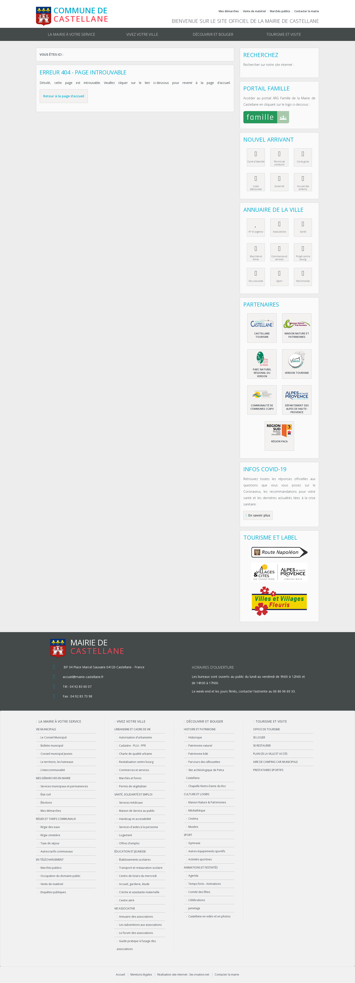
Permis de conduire (279, 163)
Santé (303, 231)
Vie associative (124, 908)
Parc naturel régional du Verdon (262, 373)
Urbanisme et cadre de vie (132, 729)
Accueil (120, 974)
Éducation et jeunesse (130, 851)
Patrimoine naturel (200, 745)
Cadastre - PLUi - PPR (132, 745)
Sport (279, 281)
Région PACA (279, 441)
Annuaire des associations (136, 917)
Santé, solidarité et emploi (133, 794)
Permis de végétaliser (133, 786)
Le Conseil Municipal (54, 737)
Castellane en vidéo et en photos (209, 916)
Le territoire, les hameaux (57, 762)
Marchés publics (280, 11)
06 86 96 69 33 (284, 691)
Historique (195, 737)
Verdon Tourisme (297, 372)
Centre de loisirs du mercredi (138, 876)
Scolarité (279, 186)
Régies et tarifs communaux (56, 819)
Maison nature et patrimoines (297, 335)
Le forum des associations (136, 933)
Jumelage (194, 908)
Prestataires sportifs (268, 770)
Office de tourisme (266, 729)
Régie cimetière (50, 835)
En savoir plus (259, 515)
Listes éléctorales (256, 187)
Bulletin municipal (52, 745)
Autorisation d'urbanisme (135, 737)
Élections (46, 802)
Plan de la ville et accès (270, 754)
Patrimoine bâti (198, 754)
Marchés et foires (256, 258)
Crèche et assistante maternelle (139, 892)
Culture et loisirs (196, 794)
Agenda (193, 876)
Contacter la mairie (306, 11)
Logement (125, 835)
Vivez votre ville (142, 34)
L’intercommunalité (53, 770)
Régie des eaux (50, 827)
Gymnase (194, 843)
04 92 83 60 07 (80, 686)
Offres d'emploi (129, 843)
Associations (279, 231)
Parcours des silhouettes (204, 762)
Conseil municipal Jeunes (56, 754)
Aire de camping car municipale (275, 762)
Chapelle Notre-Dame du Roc (207, 786)
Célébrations (196, 900)
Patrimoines (303, 281)
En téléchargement (50, 860)
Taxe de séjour (50, 843)
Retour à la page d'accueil (63, 96)
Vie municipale (46, 729)
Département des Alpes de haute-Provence (297, 409)
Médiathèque (196, 810)
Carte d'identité (255, 161)
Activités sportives (200, 859)
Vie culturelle (256, 281)
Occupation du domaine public (60, 876)
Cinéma (193, 819)
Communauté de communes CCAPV (262, 407)
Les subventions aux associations (140, 925)
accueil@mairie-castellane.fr (83, 677)
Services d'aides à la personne (138, 827)
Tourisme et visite (283, 34)
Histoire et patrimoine (200, 729)
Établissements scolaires (135, 860)
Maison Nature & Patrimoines (207, 802)
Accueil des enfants (303, 187)
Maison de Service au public (137, 811)
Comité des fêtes (199, 892)
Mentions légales (141, 974)
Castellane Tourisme (262, 335)
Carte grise (303, 161)
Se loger (259, 737)
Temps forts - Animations (204, 884)
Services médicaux (131, 802)
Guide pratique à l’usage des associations (136, 945)
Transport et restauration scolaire (141, 868)
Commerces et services (279, 258)
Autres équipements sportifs (206, 851)
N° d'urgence (256, 231)
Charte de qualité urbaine (135, 754)
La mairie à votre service (71, 34)
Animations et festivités (201, 867)
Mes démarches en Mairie (53, 778)
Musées (193, 827)
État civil (46, 794)
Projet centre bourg (303, 258)
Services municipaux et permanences (64, 786)
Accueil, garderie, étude (134, 884)
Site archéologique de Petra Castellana (205, 774)
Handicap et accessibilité (135, 819)
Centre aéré (126, 900)
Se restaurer (262, 745)
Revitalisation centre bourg (136, 762)
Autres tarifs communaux (57, 851)
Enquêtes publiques (53, 892)
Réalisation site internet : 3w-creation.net (183, 974)
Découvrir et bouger (213, 34)
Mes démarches (229, 11)
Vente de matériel (254, 11)
